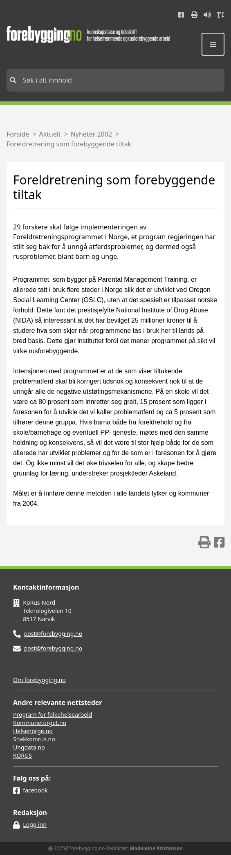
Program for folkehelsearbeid (52, 714)
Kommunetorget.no (39, 723)
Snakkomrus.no (34, 739)
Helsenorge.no (33, 731)
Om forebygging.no (39, 680)
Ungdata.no (29, 747)
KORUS (22, 755)
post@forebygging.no (53, 633)
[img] (204, 542)
